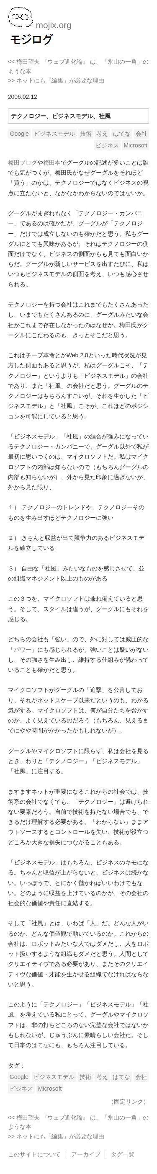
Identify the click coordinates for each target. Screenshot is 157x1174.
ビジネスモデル (54, 133)
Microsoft (135, 145)
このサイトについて (34, 1154)
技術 (86, 133)
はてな (122, 133)
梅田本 (52, 162)
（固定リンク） (128, 1101)
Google (19, 133)
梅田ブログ (22, 162)
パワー (22, 649)
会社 (141, 133)
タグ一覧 (122, 1154)
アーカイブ (85, 1154)
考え (102, 133)
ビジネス (107, 145)
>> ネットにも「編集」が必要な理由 (56, 80)
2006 (14, 96)
